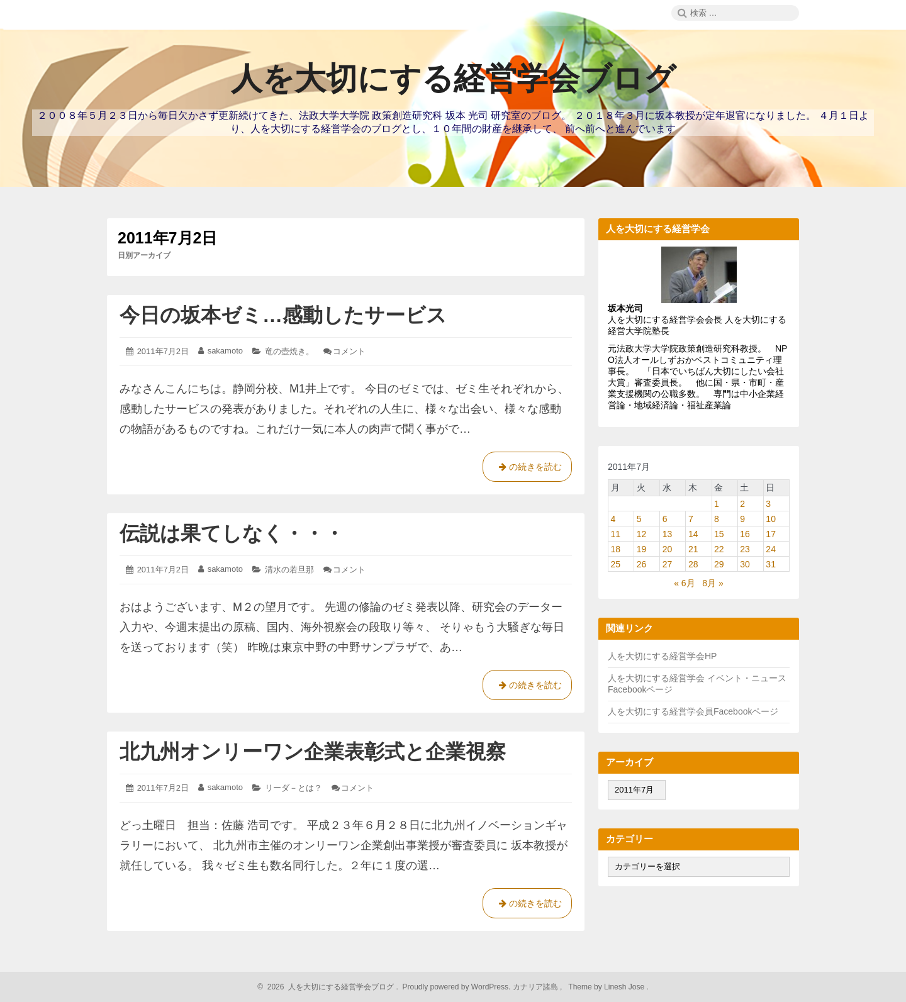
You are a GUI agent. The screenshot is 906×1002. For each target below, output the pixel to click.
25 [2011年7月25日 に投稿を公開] (616, 564)
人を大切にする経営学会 (657, 678)
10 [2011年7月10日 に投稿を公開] (771, 519)
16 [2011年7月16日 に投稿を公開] (745, 534)
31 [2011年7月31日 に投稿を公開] (771, 564)
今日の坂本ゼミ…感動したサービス (283, 315)
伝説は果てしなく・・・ (232, 533)
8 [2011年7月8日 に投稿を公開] (716, 519)
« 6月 (684, 583)
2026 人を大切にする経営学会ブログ (328, 987)
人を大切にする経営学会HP (662, 656)
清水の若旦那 (289, 569)
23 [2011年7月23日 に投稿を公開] (745, 549)
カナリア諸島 (536, 987)
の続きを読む (527, 469)
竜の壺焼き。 (289, 351)
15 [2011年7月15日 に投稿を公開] (719, 534)
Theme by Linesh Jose (607, 987)
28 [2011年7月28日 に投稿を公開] (693, 564)
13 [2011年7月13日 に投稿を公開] (668, 534)
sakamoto (225, 350)
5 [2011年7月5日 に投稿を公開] (639, 519)
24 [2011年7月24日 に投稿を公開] (771, 549)
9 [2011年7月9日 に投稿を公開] (742, 519)
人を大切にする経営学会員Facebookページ (693, 711)
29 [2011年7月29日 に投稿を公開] (719, 564)
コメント (349, 351)
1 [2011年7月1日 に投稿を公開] (716, 504)
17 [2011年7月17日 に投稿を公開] (771, 534)
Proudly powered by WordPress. (456, 987)
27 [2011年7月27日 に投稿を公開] (668, 564)
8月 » (712, 583)
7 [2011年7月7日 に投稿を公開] (690, 519)
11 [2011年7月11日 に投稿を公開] (616, 534)
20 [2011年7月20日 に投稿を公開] (668, 549)
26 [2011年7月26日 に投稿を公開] (642, 564)
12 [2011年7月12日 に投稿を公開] (642, 534)
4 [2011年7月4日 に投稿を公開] (613, 519)
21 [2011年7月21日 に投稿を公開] (693, 549)
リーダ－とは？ (293, 788)
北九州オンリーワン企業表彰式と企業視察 (313, 751)
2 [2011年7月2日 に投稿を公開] (742, 504)
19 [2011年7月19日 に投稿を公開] (642, 549)
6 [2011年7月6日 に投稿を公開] (665, 519)
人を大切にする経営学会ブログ (453, 78)
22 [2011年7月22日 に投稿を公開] (719, 549)
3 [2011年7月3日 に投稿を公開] (768, 504)
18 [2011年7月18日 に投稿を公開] (616, 549)
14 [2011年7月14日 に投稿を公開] (693, 534)
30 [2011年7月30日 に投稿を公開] (745, 564)
